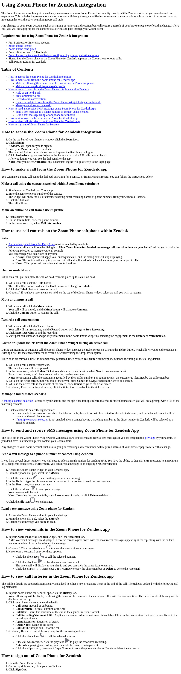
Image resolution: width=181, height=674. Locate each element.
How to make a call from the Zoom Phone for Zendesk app (41, 79)
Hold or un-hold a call (28, 92)
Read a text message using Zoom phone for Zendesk (45, 114)
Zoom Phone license (20, 45)
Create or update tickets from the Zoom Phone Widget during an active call (58, 102)
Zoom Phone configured (22, 48)
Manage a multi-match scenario (33, 105)
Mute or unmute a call (28, 95)
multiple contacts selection (33, 419)
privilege (150, 437)
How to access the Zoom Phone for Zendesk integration (39, 76)
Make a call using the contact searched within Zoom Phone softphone (55, 83)
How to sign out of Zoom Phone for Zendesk (33, 124)
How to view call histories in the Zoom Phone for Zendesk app (44, 121)
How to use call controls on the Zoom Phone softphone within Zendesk (48, 89)
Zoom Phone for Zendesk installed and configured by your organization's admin (53, 55)
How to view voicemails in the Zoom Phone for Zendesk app (42, 118)
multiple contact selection (18, 400)
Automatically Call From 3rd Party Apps (31, 244)
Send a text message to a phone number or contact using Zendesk (52, 111)
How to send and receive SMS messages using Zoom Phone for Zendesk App (52, 108)
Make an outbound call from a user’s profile (40, 86)
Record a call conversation (31, 98)
